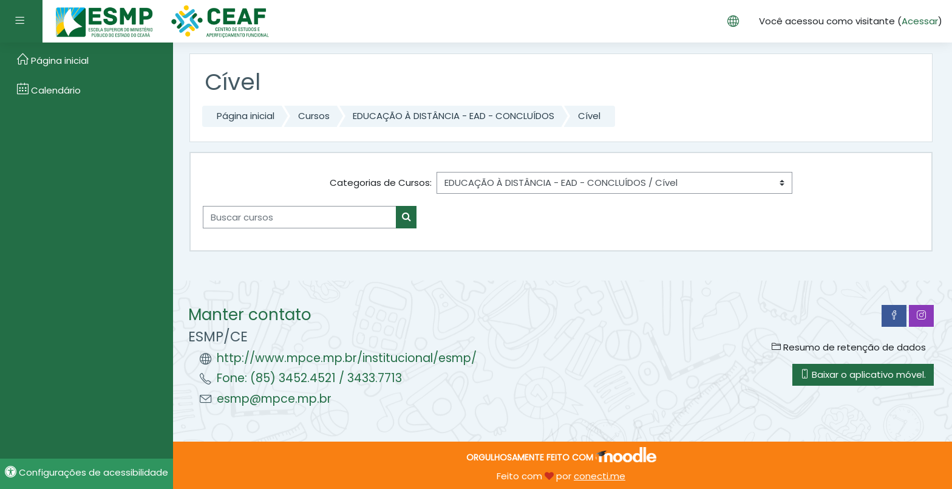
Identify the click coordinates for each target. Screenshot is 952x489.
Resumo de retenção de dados (849, 347)
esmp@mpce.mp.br (274, 399)
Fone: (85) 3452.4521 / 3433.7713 (309, 378)
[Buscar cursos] (299, 217)
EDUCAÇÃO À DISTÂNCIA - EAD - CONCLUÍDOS (453, 115)
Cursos (314, 115)
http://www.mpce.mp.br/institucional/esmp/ (347, 358)
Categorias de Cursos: (381, 182)
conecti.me (599, 476)
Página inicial (245, 115)
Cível (589, 115)
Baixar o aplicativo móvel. (863, 374)
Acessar (920, 21)
